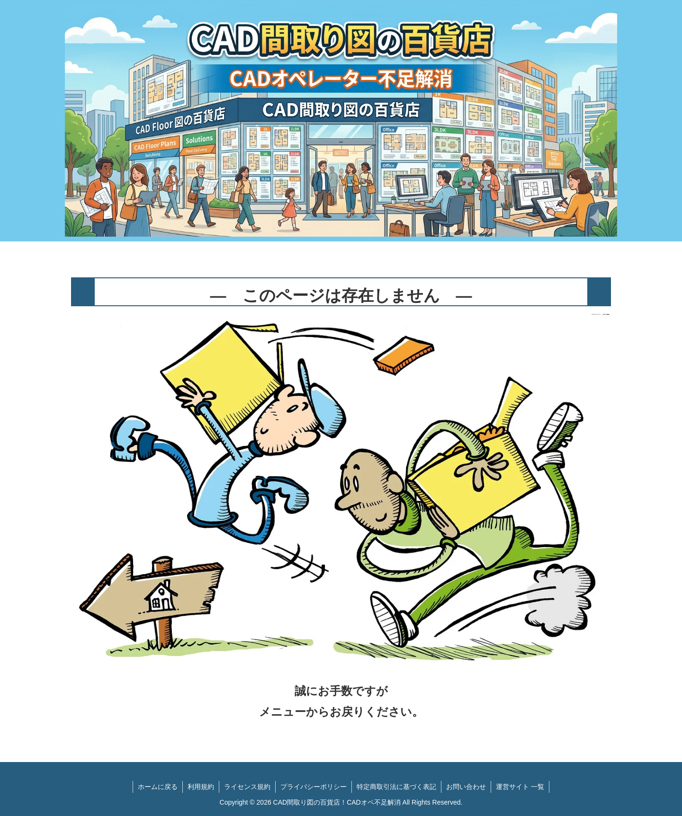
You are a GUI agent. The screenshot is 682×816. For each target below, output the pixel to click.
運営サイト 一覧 (520, 786)
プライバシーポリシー (313, 786)
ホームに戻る (158, 786)
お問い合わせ (466, 786)
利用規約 (201, 786)
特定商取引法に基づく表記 (396, 786)
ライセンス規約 (247, 786)
